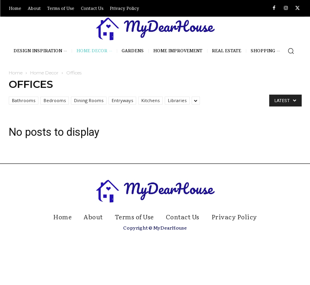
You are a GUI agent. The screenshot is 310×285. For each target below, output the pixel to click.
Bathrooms (23, 100)
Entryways (122, 100)
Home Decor (44, 73)
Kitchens (150, 100)
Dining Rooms (88, 100)
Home (16, 73)
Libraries (177, 100)
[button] (290, 50)
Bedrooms (55, 100)
